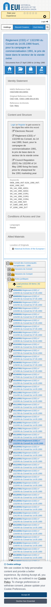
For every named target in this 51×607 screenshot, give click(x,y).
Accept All (25, 595)
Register (21, 125)
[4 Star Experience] (33, 13)
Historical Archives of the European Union (30, 248)
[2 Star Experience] (27, 13)
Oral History (38, 27)
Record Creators (22, 27)
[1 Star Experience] (25, 13)
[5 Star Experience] (36, 13)
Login (44, 21)
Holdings (7, 27)
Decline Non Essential (25, 601)
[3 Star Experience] (30, 13)
